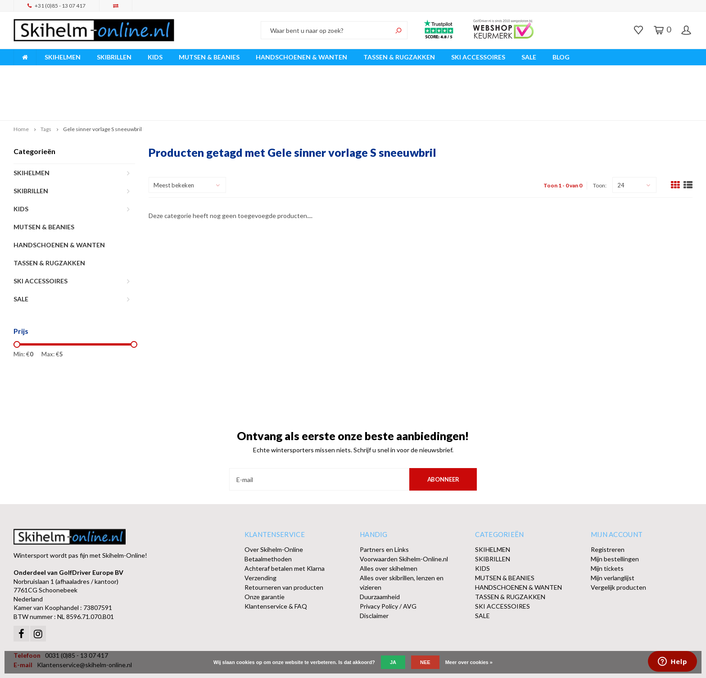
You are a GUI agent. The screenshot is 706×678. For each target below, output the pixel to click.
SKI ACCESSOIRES (478, 57)
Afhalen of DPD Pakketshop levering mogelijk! (621, 71)
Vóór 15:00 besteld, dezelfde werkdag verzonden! (244, 71)
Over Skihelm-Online (273, 507)
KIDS (155, 57)
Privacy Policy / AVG (388, 564)
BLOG (561, 57)
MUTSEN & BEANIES (209, 57)
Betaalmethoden (268, 516)
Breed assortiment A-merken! (59, 71)
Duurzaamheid (380, 554)
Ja (393, 662)
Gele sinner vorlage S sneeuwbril (102, 86)
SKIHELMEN (63, 57)
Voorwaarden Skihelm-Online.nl (404, 516)
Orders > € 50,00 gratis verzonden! (435, 71)
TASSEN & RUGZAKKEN (399, 57)
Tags (46, 86)
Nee (425, 662)
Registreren (608, 507)
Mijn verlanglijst (612, 535)
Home (21, 86)
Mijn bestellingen (615, 516)
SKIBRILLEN (114, 57)
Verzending (260, 535)
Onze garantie (264, 554)
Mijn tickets (607, 526)
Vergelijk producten (618, 545)
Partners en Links (384, 507)
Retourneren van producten (283, 545)
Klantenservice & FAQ (275, 564)
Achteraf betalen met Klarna (284, 526)
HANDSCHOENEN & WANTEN (301, 57)
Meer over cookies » (469, 662)
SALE (528, 57)
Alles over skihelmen (388, 526)
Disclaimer (374, 573)
